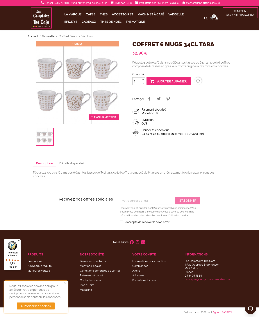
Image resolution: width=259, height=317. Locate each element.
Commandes (140, 266)
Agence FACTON (222, 312)
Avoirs (136, 270)
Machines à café (150, 14)
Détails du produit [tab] (72, 163)
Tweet (158, 98)
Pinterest (168, 98)
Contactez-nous (90, 280)
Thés (104, 14)
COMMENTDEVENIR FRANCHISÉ (240, 13)
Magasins (86, 289)
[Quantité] (136, 81)
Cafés (91, 14)
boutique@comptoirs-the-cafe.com (207, 279)
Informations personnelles (149, 261)
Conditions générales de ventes (100, 270)
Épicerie (70, 22)
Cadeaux (89, 22)
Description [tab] (44, 163)
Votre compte (144, 254)
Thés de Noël (111, 22)
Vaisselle (176, 14)
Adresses (138, 275)
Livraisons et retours (93, 261)
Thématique (135, 22)
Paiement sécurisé (91, 275)
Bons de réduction (144, 280)
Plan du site (87, 285)
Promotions (35, 261)
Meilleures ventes (39, 270)
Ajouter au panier (168, 81)
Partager (149, 98)
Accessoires (122, 14)
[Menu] (18, 241)
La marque (73, 14)
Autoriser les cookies (36, 306)
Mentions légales (90, 266)
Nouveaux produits (40, 266)
